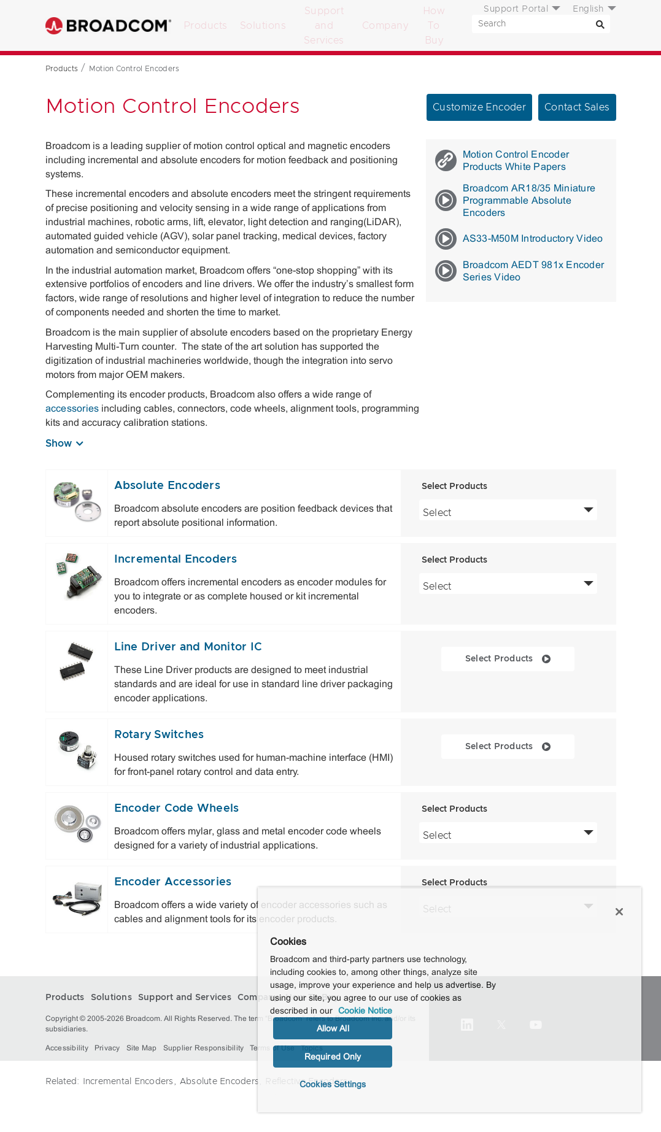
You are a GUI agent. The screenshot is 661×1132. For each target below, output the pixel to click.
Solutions (263, 26)
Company (385, 26)
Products (206, 26)
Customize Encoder (479, 107)
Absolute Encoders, (221, 1081)
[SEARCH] (541, 24)
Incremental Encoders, (129, 1081)
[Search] (601, 24)
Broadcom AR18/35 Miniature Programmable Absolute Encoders (515, 200)
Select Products (519, 657)
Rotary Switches (159, 735)
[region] (449, 999)
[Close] (619, 911)
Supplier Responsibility (203, 1048)
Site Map (141, 1048)
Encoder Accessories (173, 882)
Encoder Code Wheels (176, 808)
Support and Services (324, 25)
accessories (72, 408)
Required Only (332, 1056)
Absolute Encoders (167, 485)
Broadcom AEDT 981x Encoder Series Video (520, 271)
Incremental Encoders (176, 559)
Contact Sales (577, 107)
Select (508, 511)
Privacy (107, 1048)
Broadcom (108, 25)
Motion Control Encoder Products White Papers (502, 160)
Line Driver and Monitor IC (188, 647)
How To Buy (434, 25)
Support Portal (516, 9)
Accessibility (66, 1048)
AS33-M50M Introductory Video (519, 239)
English (588, 9)
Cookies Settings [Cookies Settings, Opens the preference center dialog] (333, 1084)
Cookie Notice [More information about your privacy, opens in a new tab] (365, 1010)
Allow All (333, 1028)
